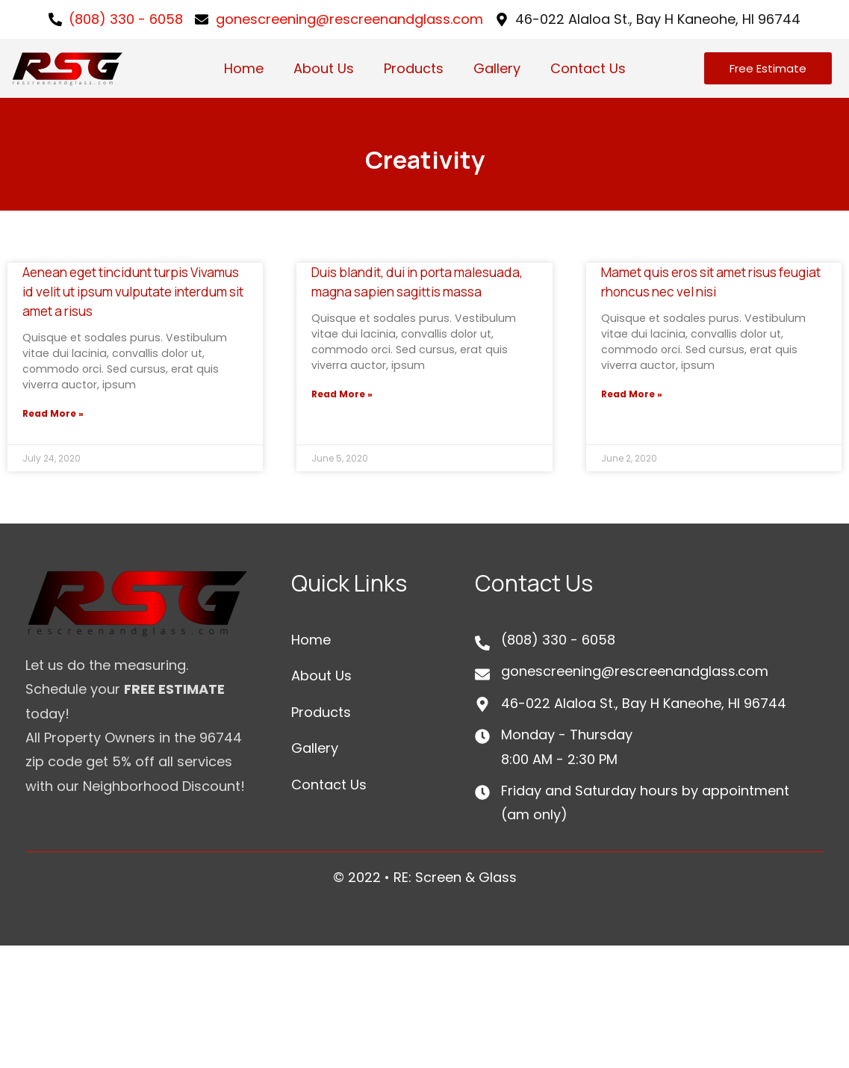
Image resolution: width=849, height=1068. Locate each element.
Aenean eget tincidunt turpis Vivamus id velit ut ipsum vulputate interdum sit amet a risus (132, 292)
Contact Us (588, 68)
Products (414, 68)
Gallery (496, 68)
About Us (323, 68)
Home (244, 68)
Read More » (53, 413)
